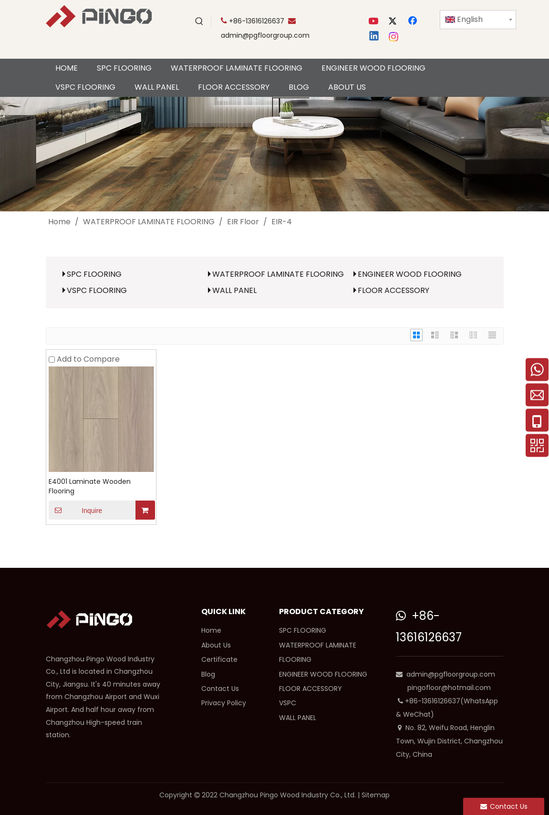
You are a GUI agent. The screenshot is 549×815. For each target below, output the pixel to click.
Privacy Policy (223, 703)
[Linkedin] (374, 36)
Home (211, 630)
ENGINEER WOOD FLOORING (410, 274)
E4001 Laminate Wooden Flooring (90, 486)
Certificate (219, 659)
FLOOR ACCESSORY (393, 290)
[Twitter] (394, 21)
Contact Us (220, 688)
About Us (216, 645)
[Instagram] (394, 36)
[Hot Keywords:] (199, 21)
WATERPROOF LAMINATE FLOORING (278, 274)
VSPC (287, 703)
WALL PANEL (234, 290)
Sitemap (376, 795)
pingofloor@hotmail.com (449, 687)
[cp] (274, 154)
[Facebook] (413, 21)
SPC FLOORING (94, 274)
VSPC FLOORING (97, 290)
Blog (208, 674)
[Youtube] (374, 21)
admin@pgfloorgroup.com (265, 35)
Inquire (76, 510)
